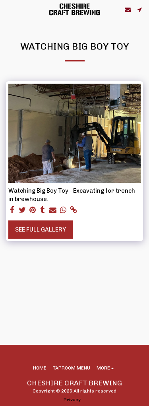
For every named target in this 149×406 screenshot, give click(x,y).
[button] (8, 9)
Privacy (72, 399)
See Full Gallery (40, 229)
